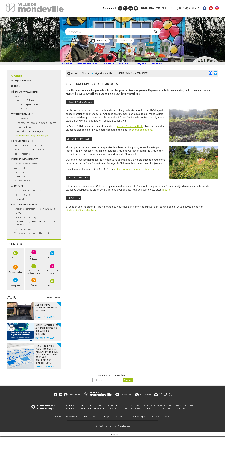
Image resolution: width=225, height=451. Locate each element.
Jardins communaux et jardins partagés (32, 143)
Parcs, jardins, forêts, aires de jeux (31, 139)
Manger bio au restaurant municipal (31, 198)
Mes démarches (82, 64)
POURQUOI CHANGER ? (21, 85)
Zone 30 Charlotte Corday (26, 228)
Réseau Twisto (21, 113)
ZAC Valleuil (20, 224)
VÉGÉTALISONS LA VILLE (22, 118)
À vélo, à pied (20, 100)
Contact (169, 431)
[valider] (127, 397)
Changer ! (144, 64)
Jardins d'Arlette (22, 175)
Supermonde (20, 184)
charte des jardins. (142, 131)
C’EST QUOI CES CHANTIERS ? (24, 212)
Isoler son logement (24, 161)
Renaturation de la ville (25, 134)
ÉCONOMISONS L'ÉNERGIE (22, 149)
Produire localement (24, 202)
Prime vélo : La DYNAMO (26, 104)
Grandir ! (108, 64)
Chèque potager (22, 207)
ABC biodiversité (22, 123)
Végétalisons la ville (103, 75)
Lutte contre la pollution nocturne (30, 153)
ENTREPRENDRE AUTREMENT (25, 167)
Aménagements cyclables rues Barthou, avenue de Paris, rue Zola (33, 234)
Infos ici (166, 191)
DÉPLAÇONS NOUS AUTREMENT (25, 96)
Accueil (74, 75)
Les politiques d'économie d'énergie (31, 157)
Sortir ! (125, 64)
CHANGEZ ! (16, 90)
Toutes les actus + (52, 315)
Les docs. (165, 64)
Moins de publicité (23, 188)
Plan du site (156, 431)
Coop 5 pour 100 (22, 180)
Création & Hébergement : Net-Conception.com (112, 441)
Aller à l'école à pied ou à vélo (28, 109)
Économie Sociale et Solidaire (28, 171)
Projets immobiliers (23, 240)
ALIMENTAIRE (17, 194)
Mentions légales (140, 431)
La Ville (58, 64)
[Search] (111, 30)
